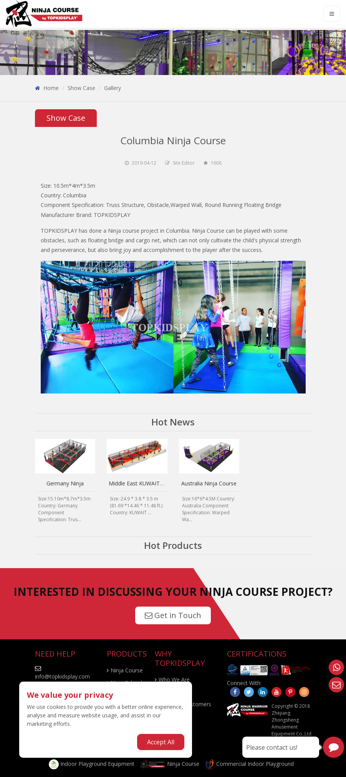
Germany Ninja (65, 483)
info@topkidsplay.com (62, 676)
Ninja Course (127, 670)
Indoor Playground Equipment (91, 763)
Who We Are (174, 679)
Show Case (81, 88)
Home (51, 88)
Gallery (112, 88)
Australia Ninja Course (209, 483)
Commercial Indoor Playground (249, 763)
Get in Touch (173, 615)
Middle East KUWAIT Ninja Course (151, 483)
